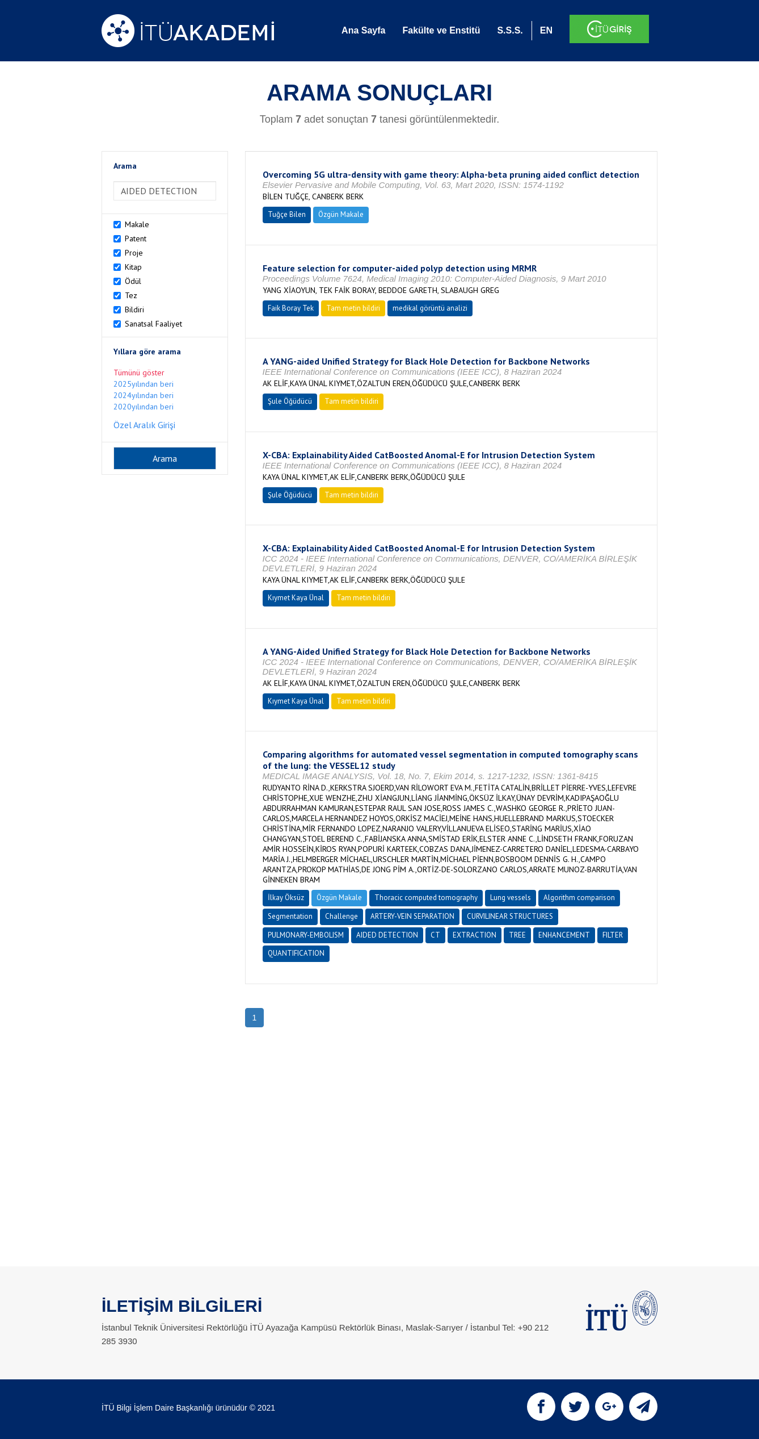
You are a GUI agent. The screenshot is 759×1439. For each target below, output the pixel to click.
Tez (131, 295)
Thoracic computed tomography (426, 897)
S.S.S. (509, 30)
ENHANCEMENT (564, 935)
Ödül (133, 281)
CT (435, 935)
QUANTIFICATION (296, 953)
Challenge (341, 916)
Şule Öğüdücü (290, 401)
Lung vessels (510, 897)
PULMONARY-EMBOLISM (306, 935)
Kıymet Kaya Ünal (296, 598)
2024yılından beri (143, 395)
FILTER (612, 935)
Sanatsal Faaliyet (153, 324)
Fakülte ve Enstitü (441, 30)
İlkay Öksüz (286, 897)
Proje (134, 253)
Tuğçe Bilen (287, 214)
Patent (135, 238)
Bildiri (134, 309)
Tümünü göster (139, 372)
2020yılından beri (143, 406)
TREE (517, 935)
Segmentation (290, 916)
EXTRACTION (474, 935)
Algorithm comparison (579, 897)
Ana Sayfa (363, 30)
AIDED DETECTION (387, 935)
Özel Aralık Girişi (144, 424)
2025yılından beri (143, 384)
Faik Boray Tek (291, 308)
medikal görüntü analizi (430, 308)
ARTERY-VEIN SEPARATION (412, 916)
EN (546, 30)
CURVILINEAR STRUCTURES (510, 916)
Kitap (133, 267)
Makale (137, 224)
